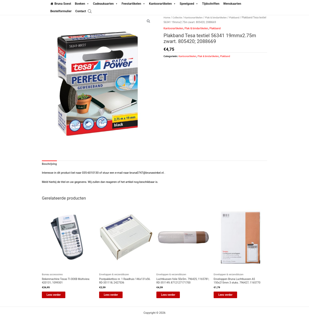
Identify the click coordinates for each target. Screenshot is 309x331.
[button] (148, 21)
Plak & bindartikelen (218, 17)
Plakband (237, 17)
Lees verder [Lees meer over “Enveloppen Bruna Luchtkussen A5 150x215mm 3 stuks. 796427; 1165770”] (228, 296)
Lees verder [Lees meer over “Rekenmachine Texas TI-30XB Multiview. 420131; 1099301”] (56, 296)
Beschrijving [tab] (50, 164)
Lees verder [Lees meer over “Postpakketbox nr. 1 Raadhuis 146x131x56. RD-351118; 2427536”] (114, 296)
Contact (80, 11)
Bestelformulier (61, 11)
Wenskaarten (232, 3)
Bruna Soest (62, 3)
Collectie (178, 17)
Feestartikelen (133, 4)
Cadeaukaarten (105, 4)
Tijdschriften (210, 3)
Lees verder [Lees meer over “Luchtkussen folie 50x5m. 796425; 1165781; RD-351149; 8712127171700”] (171, 296)
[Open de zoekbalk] (90, 11)
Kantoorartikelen (162, 4)
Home (167, 17)
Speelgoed (189, 4)
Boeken (82, 4)
